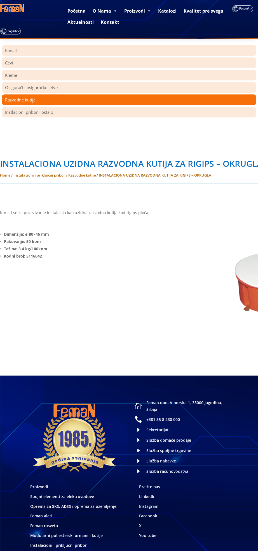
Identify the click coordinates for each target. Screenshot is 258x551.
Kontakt (110, 22)
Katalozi (167, 11)
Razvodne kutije (82, 175)
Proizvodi (137, 11)
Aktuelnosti (80, 22)
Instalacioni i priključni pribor (39, 175)
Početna (76, 11)
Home (5, 175)
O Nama (105, 11)
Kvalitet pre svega (203, 11)
